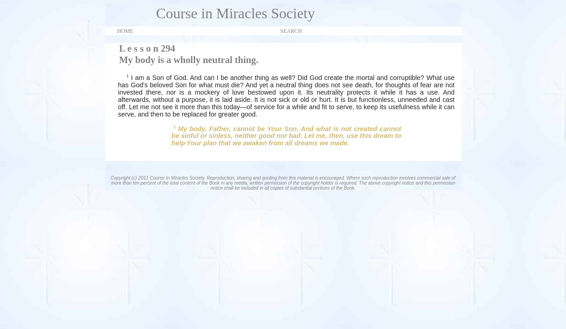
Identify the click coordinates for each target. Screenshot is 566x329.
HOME (125, 31)
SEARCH (291, 31)
